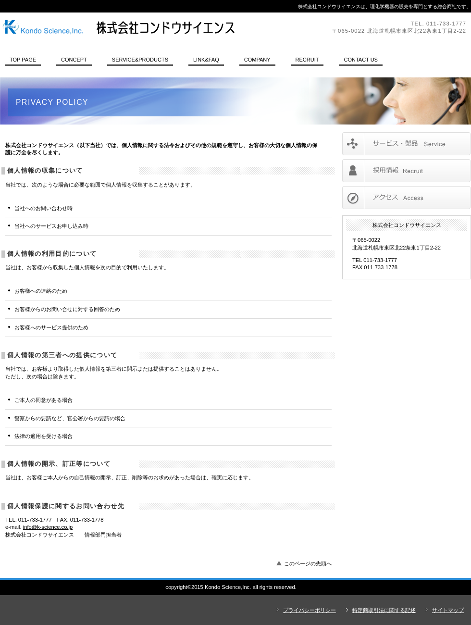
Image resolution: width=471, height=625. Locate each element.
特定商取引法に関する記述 (384, 610)
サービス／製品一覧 (406, 143)
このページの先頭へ (308, 563)
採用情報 (406, 170)
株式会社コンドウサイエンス (132, 28)
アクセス (406, 197)
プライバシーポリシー (309, 610)
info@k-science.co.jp (48, 527)
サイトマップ (448, 610)
